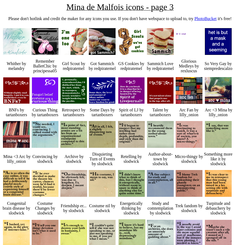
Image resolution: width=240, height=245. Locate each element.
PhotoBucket (205, 18)
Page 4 (11, 236)
